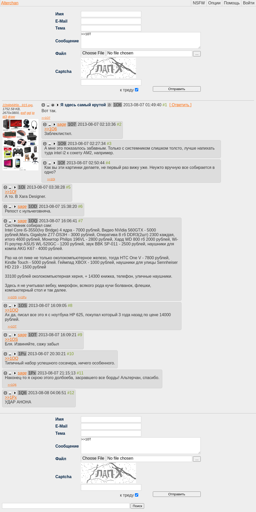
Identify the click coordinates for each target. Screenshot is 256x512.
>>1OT (141, 40)
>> (45, 117)
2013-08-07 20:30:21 (47, 354)
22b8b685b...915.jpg (18, 105)
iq (33, 113)
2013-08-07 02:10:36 (97, 124)
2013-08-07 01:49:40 (143, 105)
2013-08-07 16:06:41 (58, 221)
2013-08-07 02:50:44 (86, 163)
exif (23, 113)
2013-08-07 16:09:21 (58, 335)
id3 (5, 117)
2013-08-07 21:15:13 (57, 373)
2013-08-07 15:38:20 (58, 206)
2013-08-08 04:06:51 (47, 393)
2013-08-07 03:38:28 (46, 187)
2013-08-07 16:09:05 (48, 305)
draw (11, 117)
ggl (29, 113)
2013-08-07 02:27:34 (87, 143)
